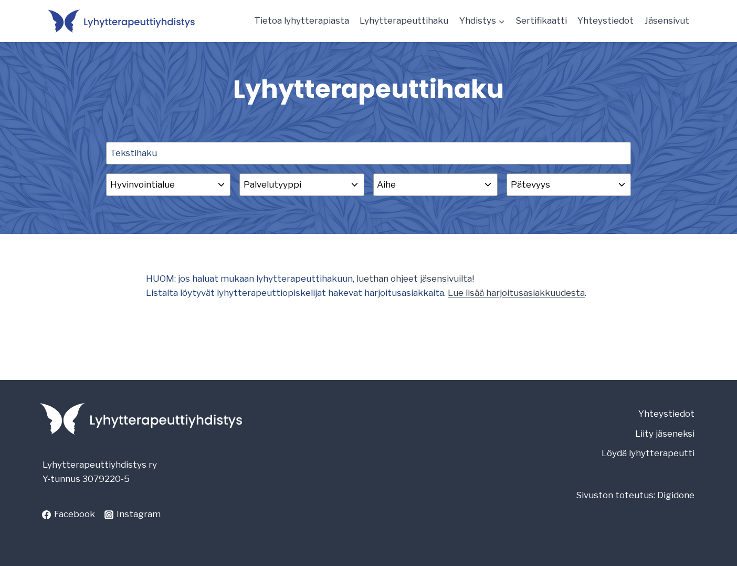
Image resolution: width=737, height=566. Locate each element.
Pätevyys (530, 184)
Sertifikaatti (541, 20)
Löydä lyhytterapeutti (648, 453)
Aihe (386, 184)
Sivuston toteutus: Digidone (635, 495)
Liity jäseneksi (664, 433)
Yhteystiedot (605, 20)
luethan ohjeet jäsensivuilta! (415, 278)
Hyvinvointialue (142, 184)
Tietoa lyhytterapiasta (301, 20)
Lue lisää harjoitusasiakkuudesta (516, 292)
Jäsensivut (667, 20)
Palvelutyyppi (272, 184)
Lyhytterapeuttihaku (404, 20)
